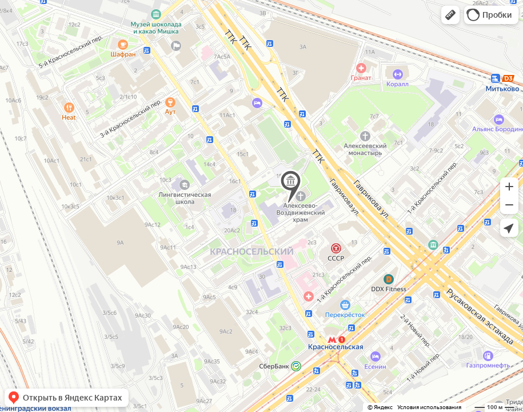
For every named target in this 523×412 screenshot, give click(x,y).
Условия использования (429, 407)
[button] (450, 15)
